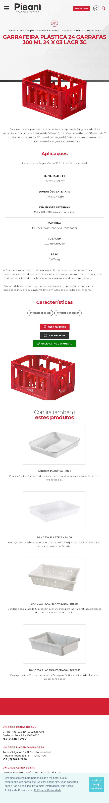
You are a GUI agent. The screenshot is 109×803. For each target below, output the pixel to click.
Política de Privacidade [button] (47, 790)
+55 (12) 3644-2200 (15, 759)
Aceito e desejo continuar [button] (96, 784)
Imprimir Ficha (55, 335)
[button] (85, 784)
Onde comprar (54, 327)
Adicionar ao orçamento (54, 344)
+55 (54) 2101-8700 (14, 738)
